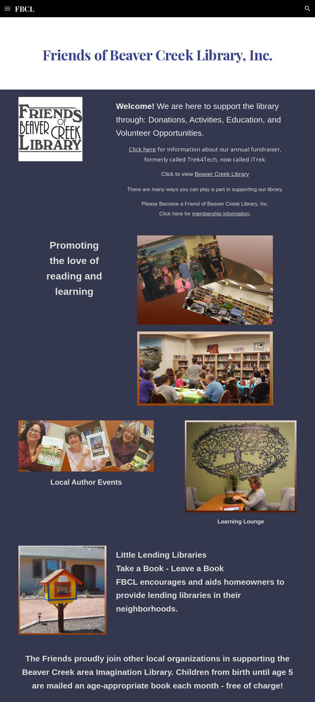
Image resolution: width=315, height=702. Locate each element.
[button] (7, 8)
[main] (157, 53)
